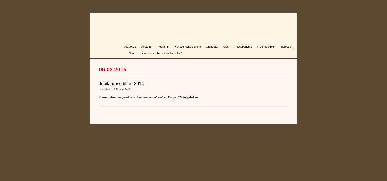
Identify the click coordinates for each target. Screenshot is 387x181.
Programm (163, 46)
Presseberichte (243, 46)
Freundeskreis (266, 46)
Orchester (212, 46)
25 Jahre (146, 46)
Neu (131, 53)
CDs (226, 46)
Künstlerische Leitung (188, 46)
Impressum (286, 46)
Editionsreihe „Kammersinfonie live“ (160, 53)
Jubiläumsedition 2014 (121, 83)
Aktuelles (130, 46)
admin (107, 89)
